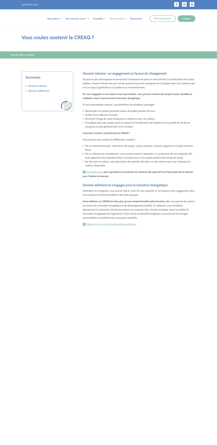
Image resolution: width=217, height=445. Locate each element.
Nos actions (53, 18)
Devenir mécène (37, 89)
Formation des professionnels (103, 281)
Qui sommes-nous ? (76, 18)
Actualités (98, 18)
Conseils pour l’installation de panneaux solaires (53, 275)
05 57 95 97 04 (69, 424)
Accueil (14, 58)
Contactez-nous (94, 175)
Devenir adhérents (38, 94)
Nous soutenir (117, 18)
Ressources (136, 18)
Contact (186, 18)
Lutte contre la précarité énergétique (106, 275)
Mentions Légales (107, 440)
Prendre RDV (164, 18)
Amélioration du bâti (142, 416)
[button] (193, 355)
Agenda (98, 423)
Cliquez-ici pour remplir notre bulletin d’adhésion (111, 227)
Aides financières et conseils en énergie (48, 281)
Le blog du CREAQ (103, 418)
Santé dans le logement (143, 420)
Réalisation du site (128, 440)
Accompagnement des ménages (104, 269)
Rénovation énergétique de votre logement (50, 269)
